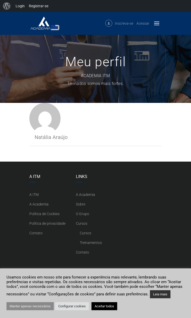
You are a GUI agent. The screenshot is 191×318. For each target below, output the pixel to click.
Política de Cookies (44, 214)
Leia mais (160, 294)
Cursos (81, 223)
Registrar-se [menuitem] (38, 6)
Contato (36, 233)
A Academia (39, 204)
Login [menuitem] (20, 6)
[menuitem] (7, 6)
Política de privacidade (47, 223)
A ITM (34, 195)
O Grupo (82, 214)
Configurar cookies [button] (72, 306)
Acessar (142, 23)
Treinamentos (91, 243)
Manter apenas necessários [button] (30, 306)
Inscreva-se (124, 23)
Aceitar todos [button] (104, 306)
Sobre (80, 204)
